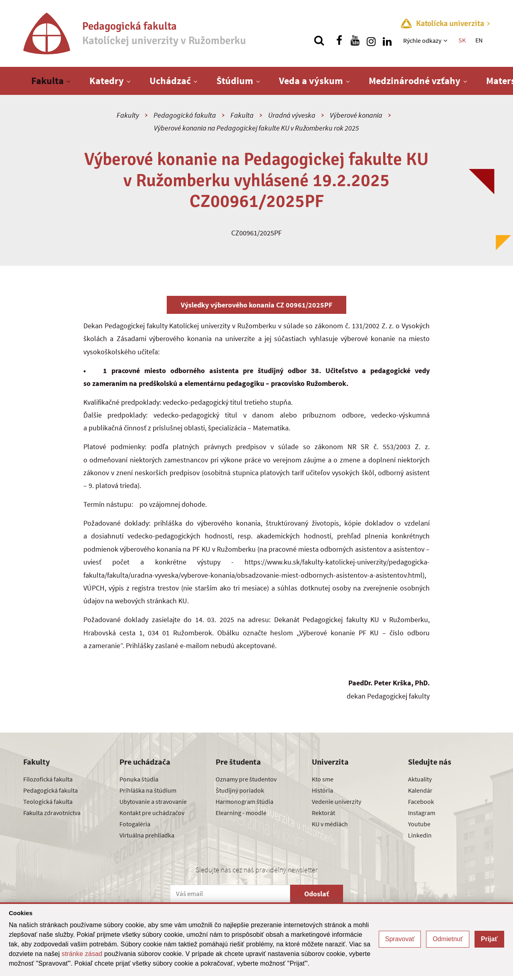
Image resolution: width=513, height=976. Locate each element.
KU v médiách (330, 824)
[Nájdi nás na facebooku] (339, 40)
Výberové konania (356, 115)
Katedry (106, 80)
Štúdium (234, 80)
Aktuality (420, 779)
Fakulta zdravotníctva (52, 813)
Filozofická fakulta (48, 779)
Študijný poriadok (240, 790)
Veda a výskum (311, 80)
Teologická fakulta (48, 801)
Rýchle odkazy (422, 40)
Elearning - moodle (241, 813)
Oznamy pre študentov (246, 779)
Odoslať (316, 893)
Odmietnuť (447, 939)
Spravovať (400, 939)
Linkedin (420, 835)
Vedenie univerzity (336, 801)
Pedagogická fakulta (184, 115)
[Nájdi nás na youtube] (355, 40)
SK (462, 40)
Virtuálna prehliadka (146, 835)
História (322, 790)
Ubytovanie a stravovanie (153, 801)
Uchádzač (170, 80)
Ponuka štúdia (138, 779)
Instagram (421, 813)
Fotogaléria (134, 824)
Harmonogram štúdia (244, 801)
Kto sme (322, 779)
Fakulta (47, 80)
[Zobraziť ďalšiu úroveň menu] (446, 40)
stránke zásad (82, 953)
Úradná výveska (291, 115)
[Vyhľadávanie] (319, 40)
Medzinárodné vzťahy (414, 80)
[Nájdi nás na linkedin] (387, 40)
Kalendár (420, 790)
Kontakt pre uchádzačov (151, 813)
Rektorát (323, 813)
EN (479, 40)
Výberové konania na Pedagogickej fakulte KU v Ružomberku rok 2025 (256, 128)
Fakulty (128, 115)
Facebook (421, 801)
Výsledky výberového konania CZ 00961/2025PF (256, 304)
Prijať (489, 939)
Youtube (419, 824)
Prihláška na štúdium (147, 790)
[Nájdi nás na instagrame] (371, 40)
